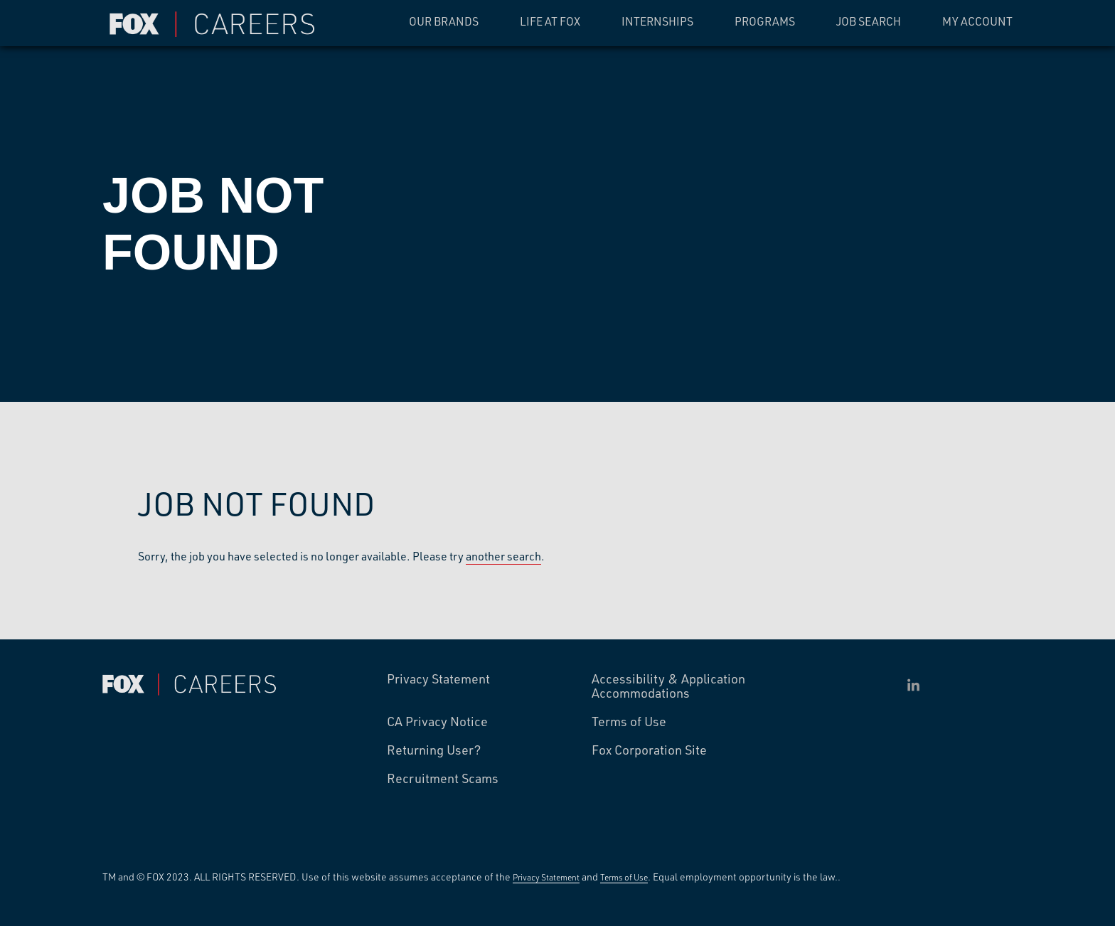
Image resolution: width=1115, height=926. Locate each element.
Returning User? (434, 750)
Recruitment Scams (442, 779)
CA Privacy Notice (437, 722)
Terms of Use (629, 722)
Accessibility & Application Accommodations (668, 686)
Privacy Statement (438, 679)
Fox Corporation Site (649, 750)
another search (503, 555)
